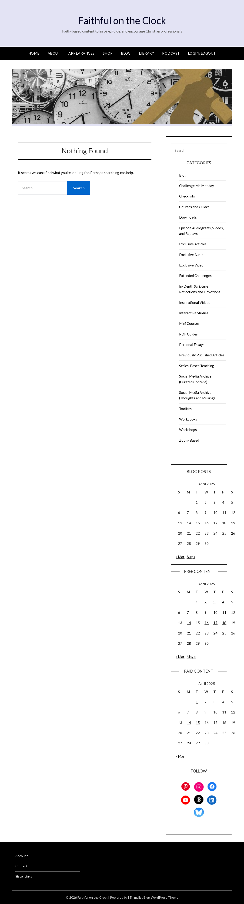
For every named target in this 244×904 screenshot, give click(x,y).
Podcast (171, 53)
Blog (126, 53)
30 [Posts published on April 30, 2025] (206, 643)
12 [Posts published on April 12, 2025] (233, 512)
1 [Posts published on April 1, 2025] (197, 702)
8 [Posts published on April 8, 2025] (197, 612)
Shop (108, 53)
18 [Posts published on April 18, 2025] (224, 623)
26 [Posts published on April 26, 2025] (233, 533)
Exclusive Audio (191, 255)
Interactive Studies (193, 313)
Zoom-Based (189, 440)
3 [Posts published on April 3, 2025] (214, 602)
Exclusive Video (191, 265)
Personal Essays (191, 344)
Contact (21, 866)
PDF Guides (188, 334)
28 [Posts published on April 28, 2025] (189, 643)
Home (34, 53)
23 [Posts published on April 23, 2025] (206, 633)
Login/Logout (202, 53)
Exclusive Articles (193, 244)
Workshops (188, 429)
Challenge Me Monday (196, 186)
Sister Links (23, 876)
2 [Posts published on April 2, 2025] (205, 602)
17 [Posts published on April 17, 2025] (215, 623)
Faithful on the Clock (122, 19)
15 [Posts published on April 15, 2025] (198, 722)
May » (191, 656)
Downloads (188, 217)
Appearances (81, 53)
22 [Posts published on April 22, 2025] (198, 633)
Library (146, 53)
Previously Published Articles (201, 355)
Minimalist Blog (139, 897)
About (54, 53)
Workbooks (188, 419)
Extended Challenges (195, 275)
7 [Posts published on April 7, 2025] (188, 612)
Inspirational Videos (194, 302)
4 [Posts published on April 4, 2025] (223, 602)
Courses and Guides (194, 207)
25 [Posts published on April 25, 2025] (224, 633)
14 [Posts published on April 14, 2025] (189, 623)
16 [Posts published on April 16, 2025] (206, 623)
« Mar (180, 557)
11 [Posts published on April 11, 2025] (224, 612)
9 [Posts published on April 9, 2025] (205, 612)
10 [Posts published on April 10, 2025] (215, 612)
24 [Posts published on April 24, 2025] (215, 633)
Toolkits (185, 409)
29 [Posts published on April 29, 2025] (198, 743)
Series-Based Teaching (196, 366)
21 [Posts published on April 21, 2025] (189, 633)
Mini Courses (189, 323)
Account (21, 856)
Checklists (187, 196)
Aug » (191, 557)
